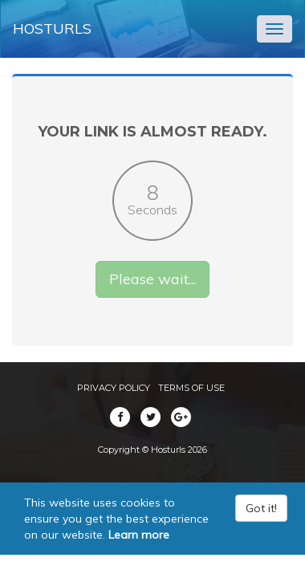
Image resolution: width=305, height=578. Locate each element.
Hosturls (52, 28)
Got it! (261, 508)
